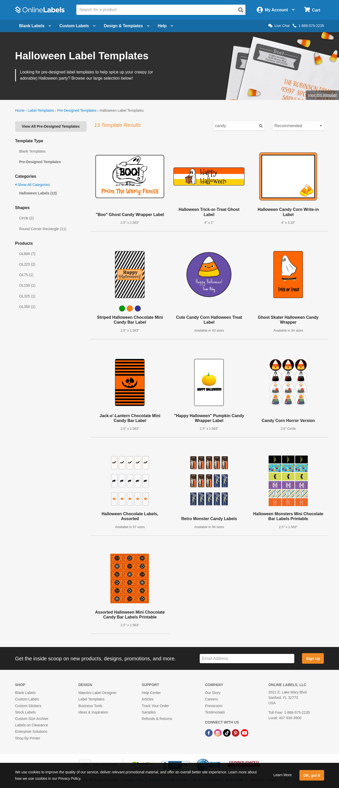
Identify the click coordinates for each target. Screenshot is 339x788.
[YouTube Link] (244, 732)
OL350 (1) (27, 307)
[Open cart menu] (312, 10)
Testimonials (215, 712)
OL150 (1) (27, 285)
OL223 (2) (27, 264)
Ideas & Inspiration (93, 712)
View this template (322, 95)
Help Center (151, 693)
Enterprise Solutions (31, 731)
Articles (147, 699)
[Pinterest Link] (236, 732)
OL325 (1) (27, 296)
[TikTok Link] (227, 732)
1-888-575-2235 (308, 26)
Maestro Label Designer (97, 693)
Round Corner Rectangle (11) (43, 229)
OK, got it (311, 775)
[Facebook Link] (209, 732)
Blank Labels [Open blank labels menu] (35, 26)
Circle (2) (26, 218)
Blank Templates (32, 151)
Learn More (282, 775)
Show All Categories (32, 185)
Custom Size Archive (31, 719)
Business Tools (90, 706)
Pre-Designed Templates (76, 110)
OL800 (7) (27, 254)
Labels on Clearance (31, 725)
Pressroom (214, 706)
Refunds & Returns (157, 719)
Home (20, 110)
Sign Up (313, 658)
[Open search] (240, 10)
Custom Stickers (28, 706)
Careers (211, 699)
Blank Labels (25, 693)
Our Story (213, 693)
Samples (148, 712)
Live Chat (279, 25)
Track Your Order (155, 706)
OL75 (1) (26, 275)
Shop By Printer (27, 738)
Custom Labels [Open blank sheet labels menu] (77, 26)
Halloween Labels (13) (38, 193)
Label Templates (41, 110)
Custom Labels (27, 699)
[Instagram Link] (218, 732)
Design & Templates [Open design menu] (127, 26)
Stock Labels (25, 712)
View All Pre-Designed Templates (51, 126)
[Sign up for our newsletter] (247, 658)
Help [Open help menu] (165, 26)
